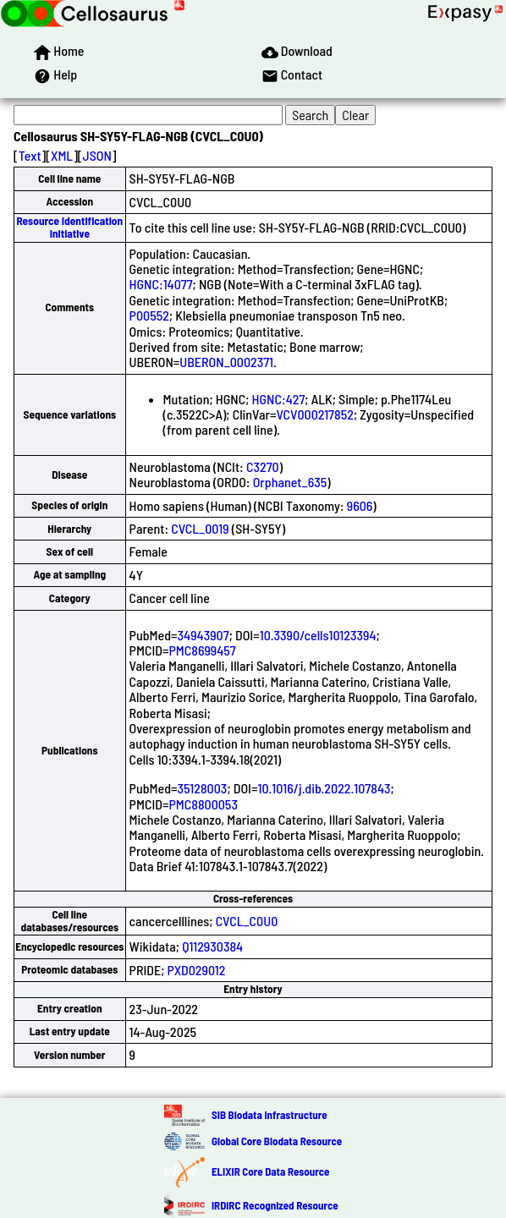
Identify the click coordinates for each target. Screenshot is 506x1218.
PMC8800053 (203, 804)
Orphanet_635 (290, 482)
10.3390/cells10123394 (318, 635)
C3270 (262, 466)
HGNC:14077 (161, 284)
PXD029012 (197, 970)
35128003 (203, 788)
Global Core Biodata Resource (277, 1141)
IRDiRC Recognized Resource (275, 1205)
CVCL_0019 (199, 528)
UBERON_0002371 (226, 362)
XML (62, 155)
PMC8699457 (201, 650)
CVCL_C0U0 (247, 921)
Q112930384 (212, 946)
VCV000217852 (314, 414)
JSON (97, 155)
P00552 (149, 315)
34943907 (203, 635)
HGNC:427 (278, 399)
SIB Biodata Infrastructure (269, 1115)
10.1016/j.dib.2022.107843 (323, 788)
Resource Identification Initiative (69, 227)
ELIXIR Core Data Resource (270, 1171)
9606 (360, 505)
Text (30, 155)
